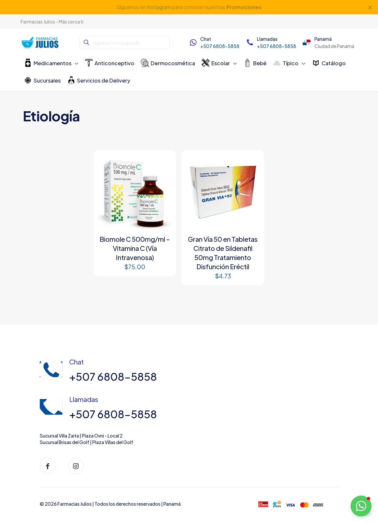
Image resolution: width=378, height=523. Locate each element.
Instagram (158, 7)
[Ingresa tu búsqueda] (124, 42)
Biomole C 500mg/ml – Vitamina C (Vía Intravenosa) (134, 248)
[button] (361, 506)
